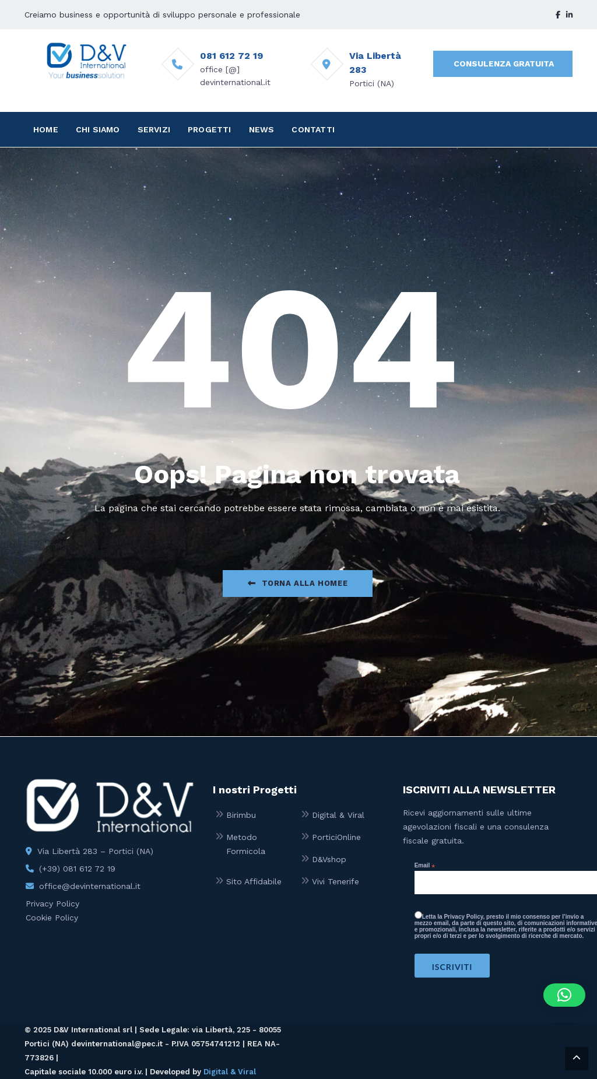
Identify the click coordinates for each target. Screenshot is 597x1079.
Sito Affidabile (254, 881)
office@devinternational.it (90, 886)
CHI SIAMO (98, 129)
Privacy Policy (52, 903)
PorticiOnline (336, 837)
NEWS (262, 129)
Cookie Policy (52, 917)
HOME (45, 129)
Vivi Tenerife (335, 881)
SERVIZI (154, 129)
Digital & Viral (338, 815)
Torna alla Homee (297, 583)
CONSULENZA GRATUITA (504, 63)
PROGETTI (209, 129)
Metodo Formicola (245, 844)
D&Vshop (329, 859)
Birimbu (241, 815)
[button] (564, 995)
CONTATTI (313, 129)
